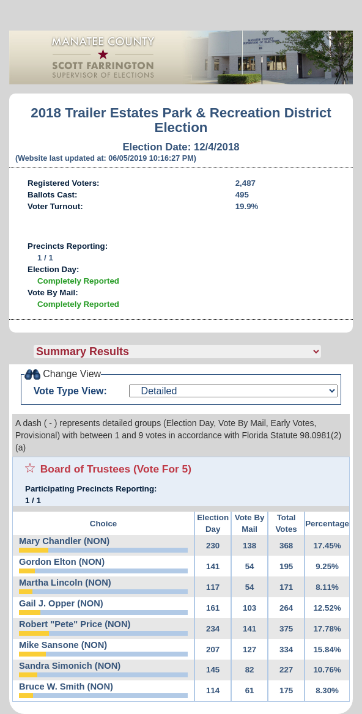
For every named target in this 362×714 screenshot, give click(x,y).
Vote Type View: (70, 391)
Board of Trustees (85, 469)
